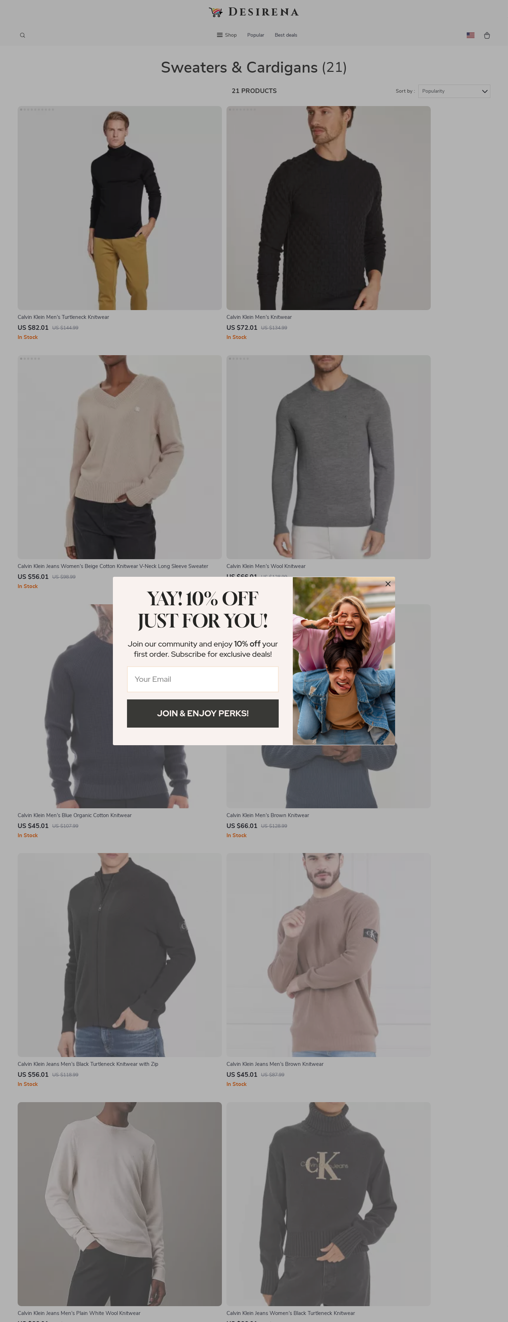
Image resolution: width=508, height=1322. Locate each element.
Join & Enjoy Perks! (203, 713)
